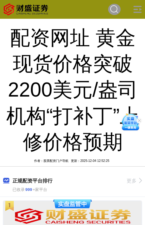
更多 (134, 180)
